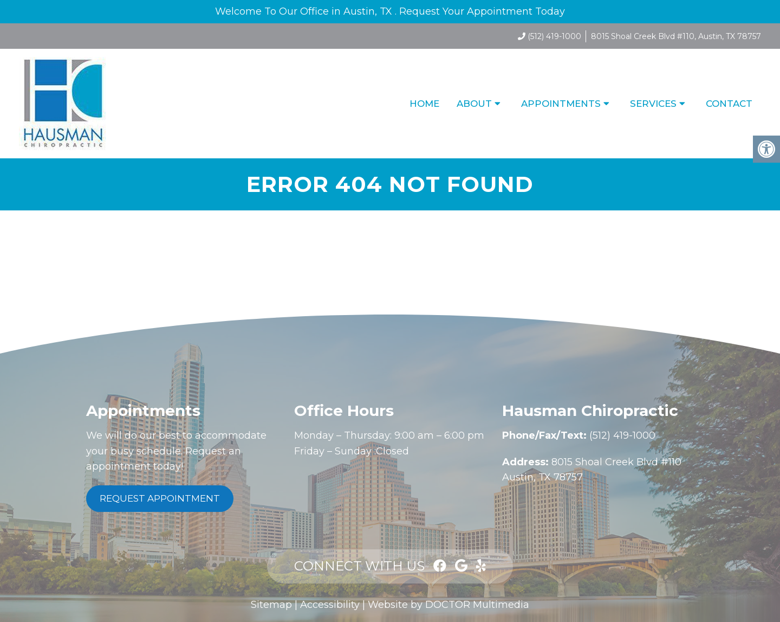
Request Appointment (160, 498)
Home (424, 103)
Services (653, 103)
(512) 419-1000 (554, 36)
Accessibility (330, 605)
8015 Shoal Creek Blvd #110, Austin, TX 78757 (676, 36)
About (474, 103)
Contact (729, 103)
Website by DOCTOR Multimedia (448, 605)
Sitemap (271, 605)
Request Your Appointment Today (482, 11)
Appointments (561, 103)
